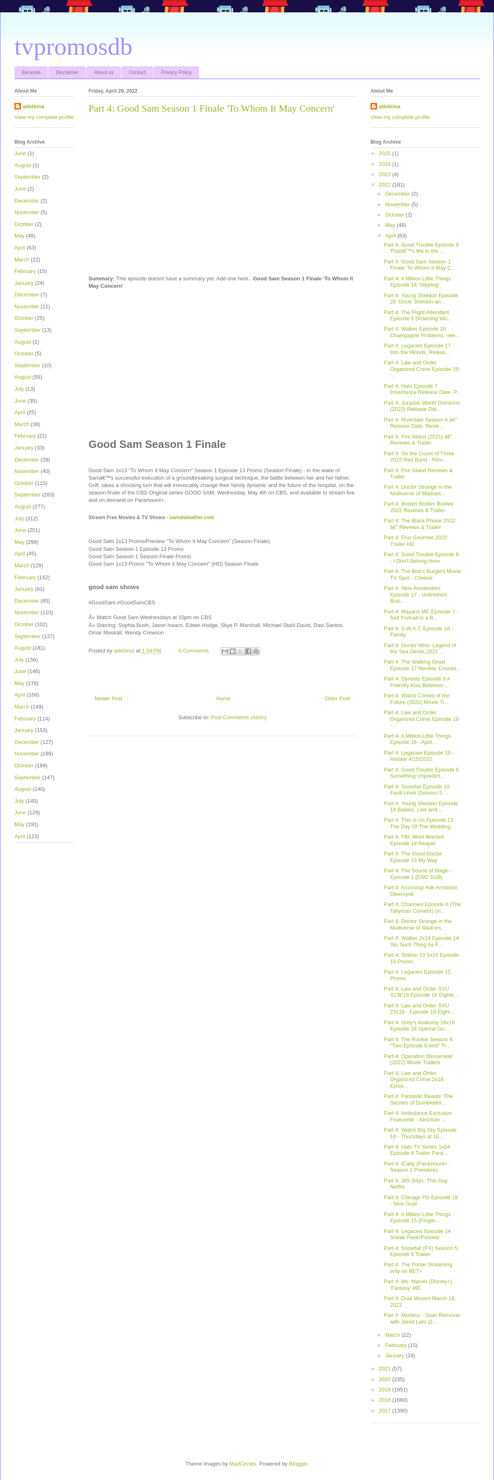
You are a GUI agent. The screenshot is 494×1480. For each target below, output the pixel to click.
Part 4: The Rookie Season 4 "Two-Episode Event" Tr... (418, 1042)
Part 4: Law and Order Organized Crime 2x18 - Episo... (415, 1079)
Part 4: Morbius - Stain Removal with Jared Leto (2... (421, 1318)
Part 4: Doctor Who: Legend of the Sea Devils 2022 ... (420, 648)
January (23, 283)
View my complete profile (44, 117)
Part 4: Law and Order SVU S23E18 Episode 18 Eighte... (421, 992)
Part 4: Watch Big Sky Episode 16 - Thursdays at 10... (420, 1133)
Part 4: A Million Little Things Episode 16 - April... (417, 739)
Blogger (298, 1464)
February (25, 271)
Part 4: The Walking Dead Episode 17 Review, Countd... (422, 665)
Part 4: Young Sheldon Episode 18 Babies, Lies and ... (421, 806)
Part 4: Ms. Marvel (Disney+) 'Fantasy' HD (418, 1284)
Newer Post (108, 698)
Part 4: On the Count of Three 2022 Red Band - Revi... (419, 456)
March (21, 259)
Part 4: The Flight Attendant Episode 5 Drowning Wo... (418, 315)
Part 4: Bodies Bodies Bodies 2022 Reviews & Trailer (418, 507)
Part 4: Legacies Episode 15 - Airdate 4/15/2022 (419, 756)
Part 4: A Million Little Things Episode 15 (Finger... (417, 1217)
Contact (137, 72)
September (27, 177)
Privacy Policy (176, 72)
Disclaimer (67, 72)
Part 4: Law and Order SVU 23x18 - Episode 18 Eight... (419, 1008)
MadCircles (242, 1464)
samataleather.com (192, 517)
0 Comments (194, 651)
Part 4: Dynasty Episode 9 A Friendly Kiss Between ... (417, 682)
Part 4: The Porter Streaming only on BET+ (418, 1267)
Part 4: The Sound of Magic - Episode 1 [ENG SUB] (418, 873)
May (19, 236)
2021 (385, 1369)
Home (224, 698)
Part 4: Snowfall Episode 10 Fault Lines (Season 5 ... (417, 789)
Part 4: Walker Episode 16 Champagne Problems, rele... (421, 332)
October (23, 224)
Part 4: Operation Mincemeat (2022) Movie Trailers (418, 1059)
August (22, 165)
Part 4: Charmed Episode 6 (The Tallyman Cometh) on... (422, 907)
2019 (385, 1390)
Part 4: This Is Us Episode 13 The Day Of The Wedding (418, 823)
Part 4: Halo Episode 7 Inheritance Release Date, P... (422, 389)
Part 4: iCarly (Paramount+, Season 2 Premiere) (416, 1167)
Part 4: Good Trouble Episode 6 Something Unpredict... (421, 773)
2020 (385, 1379)
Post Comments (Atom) (238, 717)
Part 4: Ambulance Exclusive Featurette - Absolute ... (418, 1116)
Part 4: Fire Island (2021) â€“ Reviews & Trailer (418, 440)
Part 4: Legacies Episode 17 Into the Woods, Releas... (417, 349)
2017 (385, 1411)
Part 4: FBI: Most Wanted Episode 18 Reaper (413, 840)
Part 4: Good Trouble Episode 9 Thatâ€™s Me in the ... (421, 248)
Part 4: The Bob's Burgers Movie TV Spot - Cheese (422, 574)
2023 (385, 174)
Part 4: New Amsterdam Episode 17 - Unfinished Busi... (415, 594)
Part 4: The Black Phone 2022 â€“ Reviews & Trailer (419, 523)
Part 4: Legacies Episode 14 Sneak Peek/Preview (417, 1234)
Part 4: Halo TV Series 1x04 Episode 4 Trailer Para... (417, 1150)
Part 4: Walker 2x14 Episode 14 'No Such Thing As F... (421, 941)
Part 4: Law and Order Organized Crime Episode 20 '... (421, 368)
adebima (33, 106)
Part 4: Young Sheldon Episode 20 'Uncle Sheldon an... (421, 298)
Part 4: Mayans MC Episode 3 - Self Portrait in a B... (421, 614)
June (20, 153)
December (26, 201)
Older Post (337, 698)
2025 (385, 153)
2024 (385, 164)
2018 (385, 1400)
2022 (385, 185)
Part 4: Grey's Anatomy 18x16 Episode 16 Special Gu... (419, 1025)
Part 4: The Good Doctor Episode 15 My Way (413, 857)
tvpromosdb (73, 46)
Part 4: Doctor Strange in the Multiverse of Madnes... (418, 490)
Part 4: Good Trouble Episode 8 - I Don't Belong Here (421, 557)
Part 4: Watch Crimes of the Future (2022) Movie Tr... (416, 698)
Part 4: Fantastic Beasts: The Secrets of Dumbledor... (418, 1099)
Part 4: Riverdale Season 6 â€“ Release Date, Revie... (420, 423)
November (26, 212)
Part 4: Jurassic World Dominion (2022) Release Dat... (422, 406)
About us (103, 72)
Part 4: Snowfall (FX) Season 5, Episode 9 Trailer (421, 1251)
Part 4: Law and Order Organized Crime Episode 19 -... (421, 718)
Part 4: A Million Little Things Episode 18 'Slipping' (417, 281)
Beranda (31, 72)
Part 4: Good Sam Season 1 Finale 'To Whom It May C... (419, 265)
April (19, 248)
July (19, 389)
